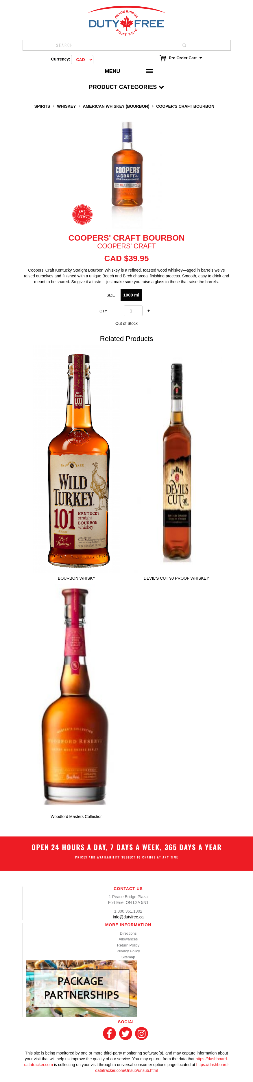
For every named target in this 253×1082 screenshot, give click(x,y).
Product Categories (126, 87)
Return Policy (128, 945)
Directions (128, 933)
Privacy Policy (128, 951)
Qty (103, 311)
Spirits (42, 106)
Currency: (60, 59)
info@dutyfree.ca (128, 917)
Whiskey (66, 106)
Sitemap (128, 957)
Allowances (128, 939)
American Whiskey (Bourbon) (116, 106)
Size (110, 295)
